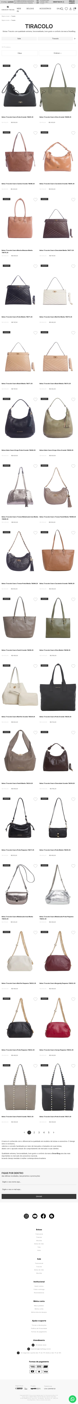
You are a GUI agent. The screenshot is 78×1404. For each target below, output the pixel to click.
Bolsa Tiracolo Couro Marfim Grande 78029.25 (18, 717)
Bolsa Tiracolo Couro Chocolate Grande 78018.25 (57, 783)
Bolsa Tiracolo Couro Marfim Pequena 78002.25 (19, 983)
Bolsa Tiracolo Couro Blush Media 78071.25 (17, 383)
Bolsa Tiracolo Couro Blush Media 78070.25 (55, 383)
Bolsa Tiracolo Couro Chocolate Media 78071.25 (57, 250)
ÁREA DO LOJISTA (72, 2)
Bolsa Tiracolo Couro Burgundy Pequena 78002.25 (57, 983)
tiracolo (55, 38)
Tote (39, 1247)
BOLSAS (30, 8)
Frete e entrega (39, 1289)
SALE (59, 8)
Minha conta (39, 1309)
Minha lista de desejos (39, 1312)
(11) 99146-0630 (39, 1345)
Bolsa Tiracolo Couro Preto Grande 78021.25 (55, 1116)
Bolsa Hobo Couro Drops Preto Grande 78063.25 (18, 450)
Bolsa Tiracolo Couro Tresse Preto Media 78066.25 (20, 583)
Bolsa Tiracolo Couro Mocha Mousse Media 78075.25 (17, 251)
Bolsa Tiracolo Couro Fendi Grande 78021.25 (17, 1116)
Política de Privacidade (39, 1328)
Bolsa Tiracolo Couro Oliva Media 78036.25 (55, 650)
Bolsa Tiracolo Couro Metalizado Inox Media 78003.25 (17, 918)
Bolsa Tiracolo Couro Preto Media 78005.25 (55, 850)
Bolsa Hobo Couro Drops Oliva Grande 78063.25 (56, 450)
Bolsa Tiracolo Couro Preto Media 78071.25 (17, 317)
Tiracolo (39, 1237)
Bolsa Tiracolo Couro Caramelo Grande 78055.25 (57, 583)
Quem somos (39, 1286)
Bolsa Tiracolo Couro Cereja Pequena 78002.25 (56, 1050)
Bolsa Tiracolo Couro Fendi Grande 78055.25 (17, 650)
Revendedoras (39, 1293)
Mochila (39, 1240)
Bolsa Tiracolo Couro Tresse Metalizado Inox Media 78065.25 (20, 518)
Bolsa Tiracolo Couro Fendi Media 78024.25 (17, 783)
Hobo (39, 1250)
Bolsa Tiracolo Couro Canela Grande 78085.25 (18, 184)
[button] (74, 38)
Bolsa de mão (39, 1244)
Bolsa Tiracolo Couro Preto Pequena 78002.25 (18, 1050)
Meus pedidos (39, 1306)
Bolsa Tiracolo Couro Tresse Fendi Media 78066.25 (58, 517)
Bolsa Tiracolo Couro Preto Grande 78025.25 (55, 717)
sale (19, 38)
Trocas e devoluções (39, 1325)
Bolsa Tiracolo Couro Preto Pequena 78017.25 (18, 850)
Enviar (39, 1196)
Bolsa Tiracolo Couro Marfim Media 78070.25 (56, 317)
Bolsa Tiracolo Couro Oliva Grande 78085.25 (55, 117)
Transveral (39, 1234)
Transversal (39, 1263)
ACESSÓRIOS (45, 8)
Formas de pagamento (39, 1332)
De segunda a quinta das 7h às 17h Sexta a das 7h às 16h (39, 1353)
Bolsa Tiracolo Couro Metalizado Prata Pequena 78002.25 (56, 918)
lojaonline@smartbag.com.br (39, 1349)
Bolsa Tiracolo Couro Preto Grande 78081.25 (17, 117)
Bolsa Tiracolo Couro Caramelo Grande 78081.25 (57, 184)
